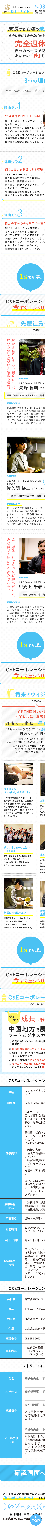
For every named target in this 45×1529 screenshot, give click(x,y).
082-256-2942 (32, 1338)
